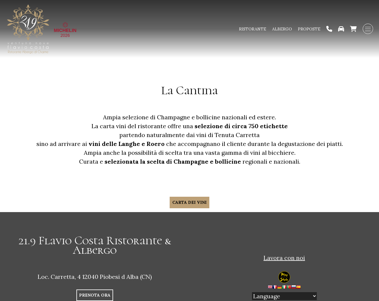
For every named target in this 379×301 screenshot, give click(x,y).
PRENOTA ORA (94, 295)
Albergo (282, 29)
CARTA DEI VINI (189, 202)
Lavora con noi (284, 257)
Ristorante (252, 29)
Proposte (309, 29)
